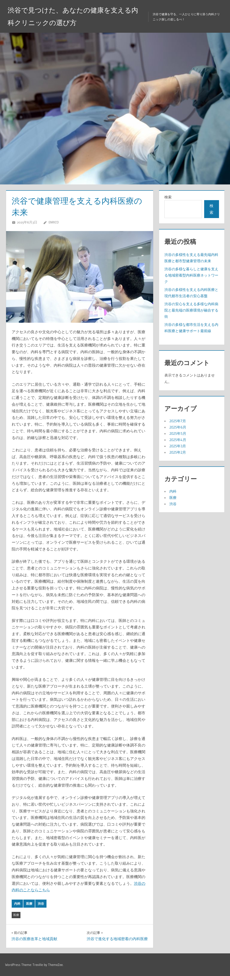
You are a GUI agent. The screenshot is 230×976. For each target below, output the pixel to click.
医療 (29, 904)
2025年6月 (177, 427)
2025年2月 (177, 452)
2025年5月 (177, 433)
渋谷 (41, 904)
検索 (168, 197)
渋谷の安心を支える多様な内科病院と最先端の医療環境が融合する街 (191, 310)
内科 (17, 904)
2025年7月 (177, 421)
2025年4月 (177, 439)
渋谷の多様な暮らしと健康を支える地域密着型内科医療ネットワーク (191, 275)
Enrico (54, 222)
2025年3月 (177, 446)
